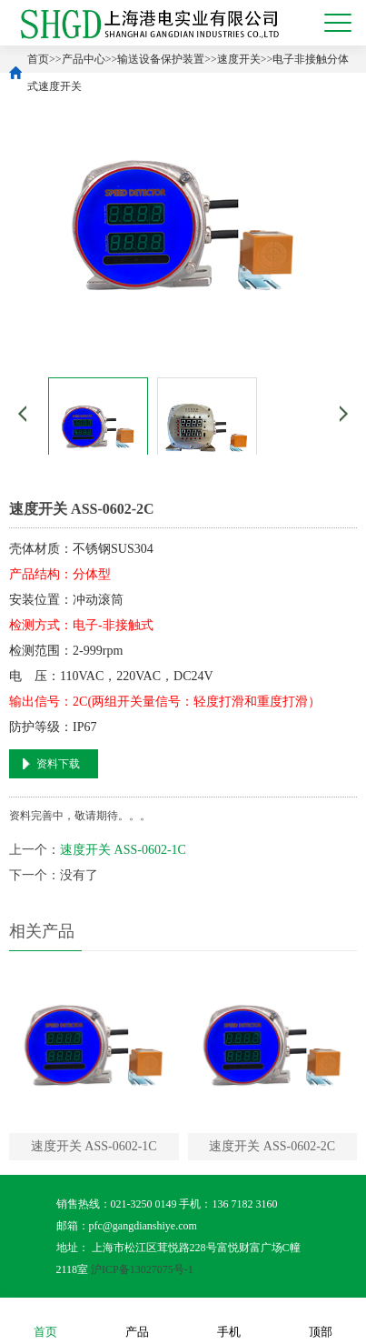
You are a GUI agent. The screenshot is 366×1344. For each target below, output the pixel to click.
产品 (137, 1320)
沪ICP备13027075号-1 (142, 1269)
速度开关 (239, 59)
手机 (229, 1320)
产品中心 (83, 59)
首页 (38, 59)
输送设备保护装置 (160, 59)
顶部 (320, 1320)
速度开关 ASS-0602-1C (123, 850)
